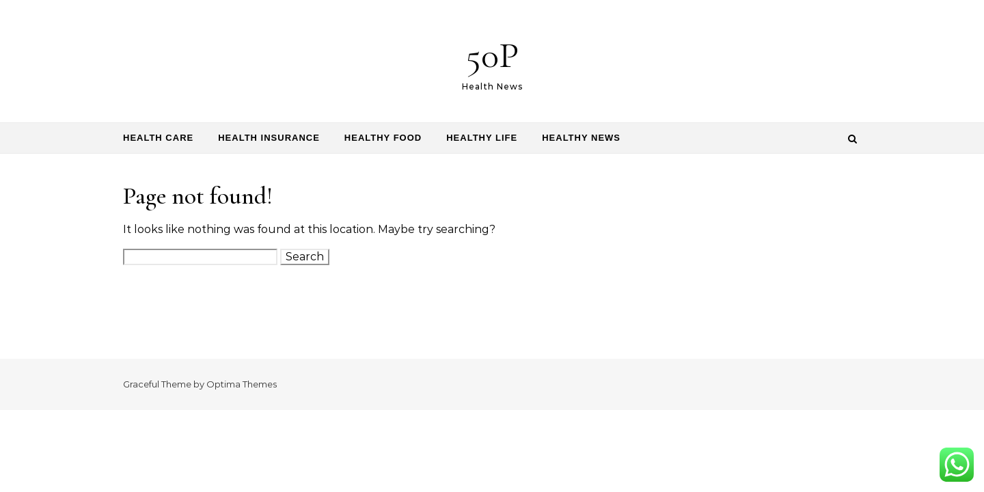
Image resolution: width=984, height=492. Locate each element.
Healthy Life (481, 138)
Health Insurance (269, 138)
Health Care (158, 138)
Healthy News (581, 138)
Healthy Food (383, 138)
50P (492, 55)
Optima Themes (241, 384)
